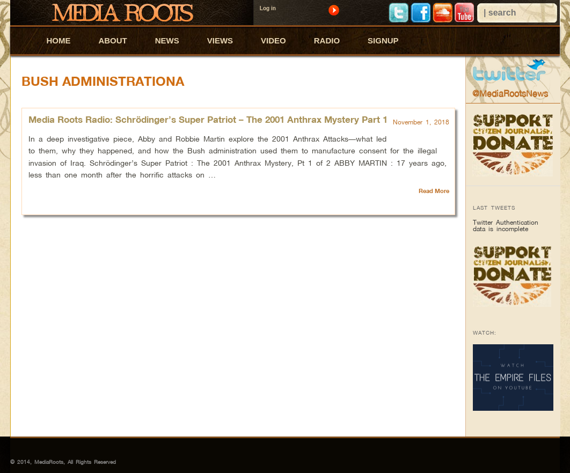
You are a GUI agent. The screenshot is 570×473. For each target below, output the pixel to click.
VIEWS (220, 40)
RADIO (327, 40)
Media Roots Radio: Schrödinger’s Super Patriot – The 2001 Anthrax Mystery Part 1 (208, 119)
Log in (268, 8)
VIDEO (273, 40)
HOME (58, 40)
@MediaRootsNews (510, 93)
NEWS (167, 40)
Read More (434, 191)
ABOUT (112, 40)
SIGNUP (383, 40)
